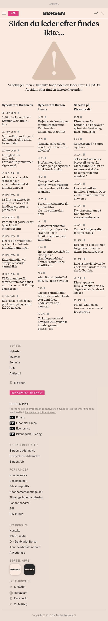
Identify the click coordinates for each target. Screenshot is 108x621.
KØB (13, 13)
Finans (17, 417)
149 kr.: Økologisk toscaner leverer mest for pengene (88, 307)
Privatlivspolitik (19, 486)
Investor (15, 357)
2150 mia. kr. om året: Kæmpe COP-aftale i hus (16, 120)
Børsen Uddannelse (22, 450)
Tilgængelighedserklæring (26, 497)
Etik (12, 508)
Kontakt (15, 530)
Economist (20, 428)
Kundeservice (18, 475)
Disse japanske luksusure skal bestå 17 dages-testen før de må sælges (89, 287)
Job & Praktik (18, 536)
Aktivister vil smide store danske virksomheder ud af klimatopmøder (15, 182)
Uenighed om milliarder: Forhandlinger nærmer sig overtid (17, 160)
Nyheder (15, 351)
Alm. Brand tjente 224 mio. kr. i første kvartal (53, 279)
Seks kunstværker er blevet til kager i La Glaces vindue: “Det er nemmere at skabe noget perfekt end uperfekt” (89, 167)
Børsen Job (17, 461)
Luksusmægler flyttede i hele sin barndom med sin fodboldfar (90, 266)
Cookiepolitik (18, 481)
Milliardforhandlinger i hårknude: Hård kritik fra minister (17, 139)
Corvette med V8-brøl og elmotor (88, 145)
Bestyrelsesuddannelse (25, 456)
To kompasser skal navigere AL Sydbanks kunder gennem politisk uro (52, 323)
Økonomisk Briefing (26, 434)
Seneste (15, 362)
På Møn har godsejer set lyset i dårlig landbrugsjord (18, 225)
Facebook (18, 598)
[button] (103, 13)
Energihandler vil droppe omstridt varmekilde (14, 262)
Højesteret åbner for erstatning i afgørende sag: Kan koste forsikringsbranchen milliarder (53, 232)
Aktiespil (15, 373)
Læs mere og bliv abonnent (40, 412)
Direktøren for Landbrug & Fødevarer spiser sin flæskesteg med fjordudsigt (89, 126)
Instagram (18, 593)
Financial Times (23, 423)
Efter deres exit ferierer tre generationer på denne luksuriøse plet (89, 247)
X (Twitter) (18, 604)
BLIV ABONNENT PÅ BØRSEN (27, 392)
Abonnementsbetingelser (26, 492)
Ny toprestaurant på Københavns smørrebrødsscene (87, 213)
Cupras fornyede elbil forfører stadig (88, 231)
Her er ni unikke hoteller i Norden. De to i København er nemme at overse (90, 193)
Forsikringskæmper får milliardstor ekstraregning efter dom (53, 208)
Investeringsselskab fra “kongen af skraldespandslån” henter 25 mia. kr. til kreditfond (53, 258)
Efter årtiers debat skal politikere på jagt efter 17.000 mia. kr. (17, 303)
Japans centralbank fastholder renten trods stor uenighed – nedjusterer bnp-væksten (53, 299)
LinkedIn (17, 586)
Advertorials (17, 552)
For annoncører (19, 503)
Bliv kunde (16, 514)
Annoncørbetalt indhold (25, 547)
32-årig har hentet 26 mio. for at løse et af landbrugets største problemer (16, 204)
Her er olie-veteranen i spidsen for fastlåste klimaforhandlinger (17, 243)
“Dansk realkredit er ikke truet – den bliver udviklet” (52, 146)
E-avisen (19, 383)
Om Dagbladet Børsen (24, 541)
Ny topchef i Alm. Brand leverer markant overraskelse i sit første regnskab (53, 186)
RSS (12, 368)
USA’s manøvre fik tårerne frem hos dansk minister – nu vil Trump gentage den (18, 283)
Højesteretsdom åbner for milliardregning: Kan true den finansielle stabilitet (53, 126)
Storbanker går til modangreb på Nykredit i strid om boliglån (54, 165)
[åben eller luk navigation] (5, 13)
